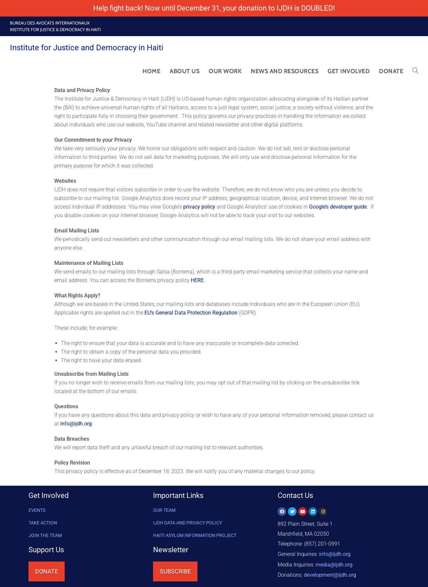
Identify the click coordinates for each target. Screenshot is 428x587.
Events (36, 510)
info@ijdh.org (76, 423)
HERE (197, 280)
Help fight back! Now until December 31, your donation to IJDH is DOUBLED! (214, 8)
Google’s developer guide (338, 207)
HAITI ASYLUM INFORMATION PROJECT (195, 535)
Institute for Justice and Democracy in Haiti (86, 47)
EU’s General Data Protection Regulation (191, 313)
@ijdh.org (330, 573)
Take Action (42, 522)
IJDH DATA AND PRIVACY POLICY (187, 522)
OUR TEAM (164, 510)
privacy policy (200, 207)
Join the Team (45, 535)
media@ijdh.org (334, 564)
